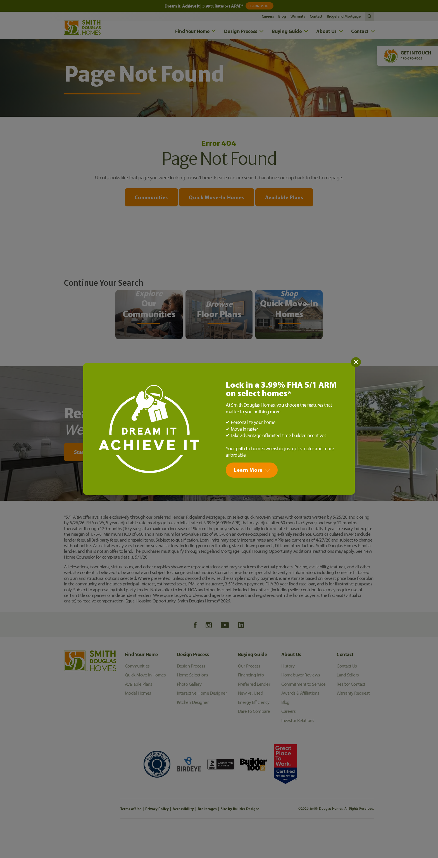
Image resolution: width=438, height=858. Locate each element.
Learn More (248, 469)
